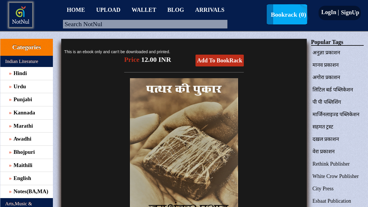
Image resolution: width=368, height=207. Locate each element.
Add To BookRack (219, 60)
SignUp (349, 12)
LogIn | (330, 12)
